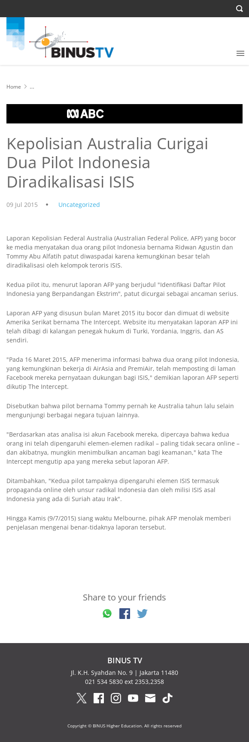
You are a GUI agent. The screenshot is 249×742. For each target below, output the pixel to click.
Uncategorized (79, 204)
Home (13, 86)
